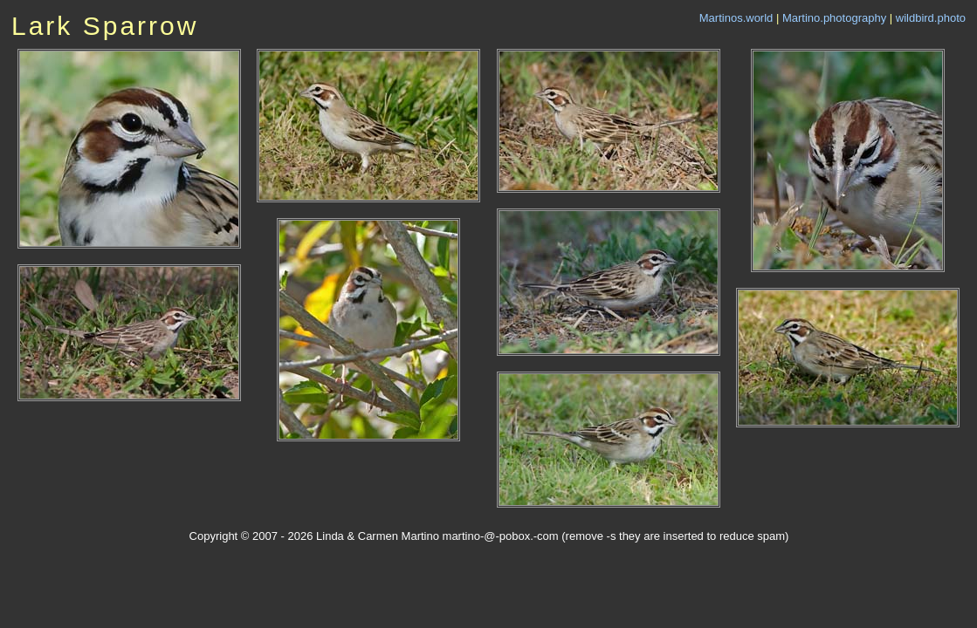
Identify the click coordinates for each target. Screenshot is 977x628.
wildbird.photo (931, 17)
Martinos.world (736, 17)
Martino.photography (834, 17)
